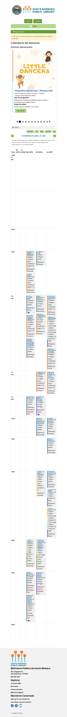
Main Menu (18, 31)
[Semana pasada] (12, 136)
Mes (42, 131)
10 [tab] (47, 122)
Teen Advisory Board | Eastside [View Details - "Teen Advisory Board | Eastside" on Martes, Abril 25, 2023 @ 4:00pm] (30, 541)
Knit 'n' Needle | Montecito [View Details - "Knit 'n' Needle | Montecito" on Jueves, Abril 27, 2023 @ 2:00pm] (51, 440)
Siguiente (50, 122)
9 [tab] (44, 122)
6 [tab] (35, 122)
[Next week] (54, 136)
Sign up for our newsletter (20, 699)
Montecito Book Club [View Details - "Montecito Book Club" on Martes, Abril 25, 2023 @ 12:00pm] (31, 397)
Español (37, 21)
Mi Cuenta (14, 686)
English (28, 21)
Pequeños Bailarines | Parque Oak (34, 90)
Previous (17, 122)
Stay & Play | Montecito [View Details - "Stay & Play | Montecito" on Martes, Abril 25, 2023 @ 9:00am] (31, 275)
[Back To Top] (33, 713)
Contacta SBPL (16, 683)
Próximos (30, 131)
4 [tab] (29, 122)
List (37, 131)
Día (54, 131)
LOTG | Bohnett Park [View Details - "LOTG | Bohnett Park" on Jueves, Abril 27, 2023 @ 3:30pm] (52, 509)
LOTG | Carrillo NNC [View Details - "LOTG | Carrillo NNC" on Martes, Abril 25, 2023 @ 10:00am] (30, 297)
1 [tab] (20, 122)
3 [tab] (26, 122)
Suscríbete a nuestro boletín (21, 702)
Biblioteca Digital (17, 692)
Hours (36, 26)
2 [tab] (23, 122)
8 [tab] (41, 122)
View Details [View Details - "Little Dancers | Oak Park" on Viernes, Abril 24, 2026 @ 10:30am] (21, 111)
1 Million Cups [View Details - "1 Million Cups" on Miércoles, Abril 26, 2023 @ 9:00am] (40, 252)
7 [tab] (38, 122)
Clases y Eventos (17, 689)
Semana (48, 131)
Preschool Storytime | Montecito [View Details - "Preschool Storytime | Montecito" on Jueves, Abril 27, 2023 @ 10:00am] (52, 297)
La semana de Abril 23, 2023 (34, 136)
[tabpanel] (33, 81)
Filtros (16, 127)
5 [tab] (32, 122)
